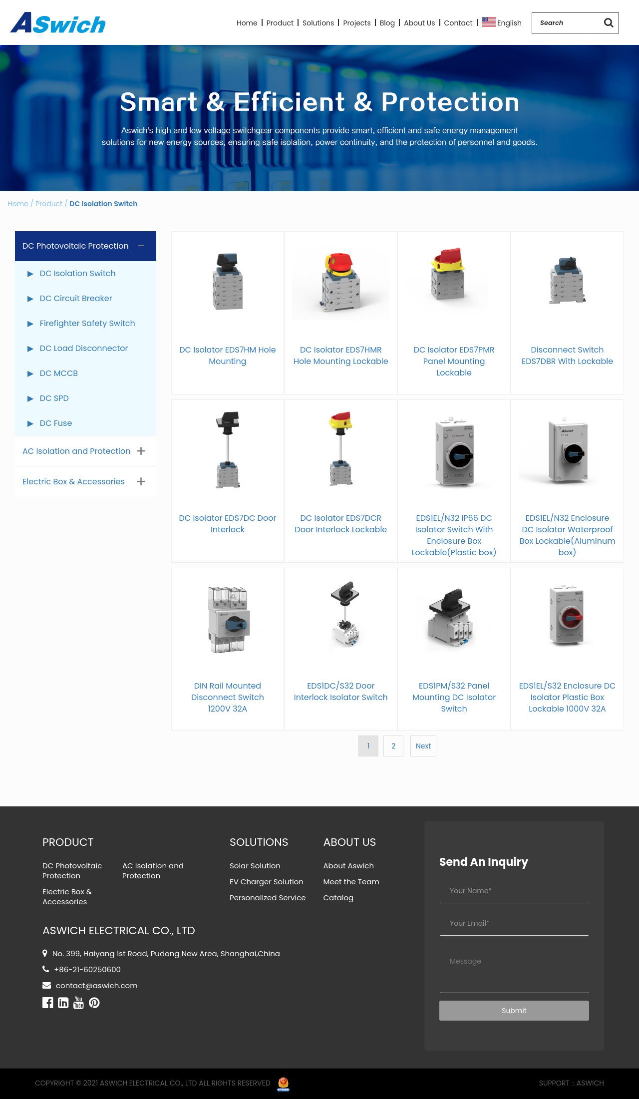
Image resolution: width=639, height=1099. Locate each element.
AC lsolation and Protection (76, 451)
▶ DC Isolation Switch (71, 273)
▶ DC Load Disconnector (77, 348)
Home (247, 23)
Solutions (318, 23)
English (502, 22)
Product (280, 23)
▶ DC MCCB (52, 373)
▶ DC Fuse (49, 423)
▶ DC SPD (48, 398)
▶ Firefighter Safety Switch (81, 323)
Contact (458, 23)
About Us (419, 23)
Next (423, 746)
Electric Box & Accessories (73, 481)
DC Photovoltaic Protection (75, 246)
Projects (356, 23)
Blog (387, 23)
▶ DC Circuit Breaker (69, 298)
